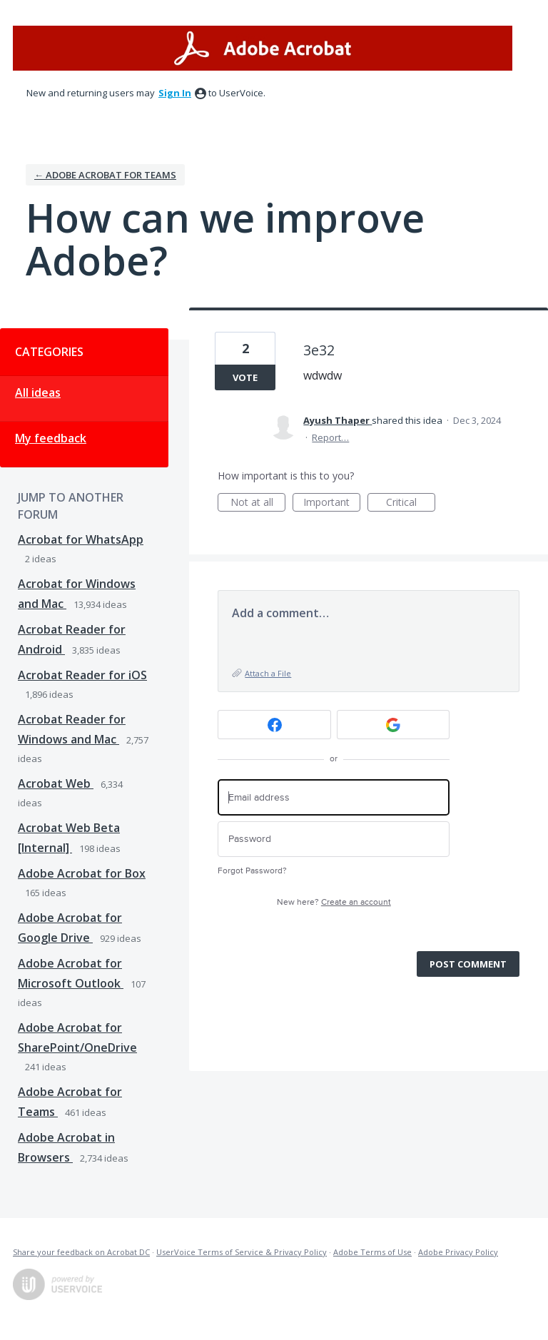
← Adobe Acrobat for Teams (105, 174)
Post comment (468, 964)
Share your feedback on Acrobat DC (81, 1252)
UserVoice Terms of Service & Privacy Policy (241, 1252)
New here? (334, 902)
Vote (245, 377)
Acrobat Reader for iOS (82, 675)
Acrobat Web (55, 783)
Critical (410, 503)
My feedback (50, 438)
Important (331, 503)
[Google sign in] (393, 724)
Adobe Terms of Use (372, 1252)
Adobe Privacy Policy (458, 1252)
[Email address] (334, 797)
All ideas (38, 392)
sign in (174, 92)
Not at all (258, 503)
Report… (330, 437)
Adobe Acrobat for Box (82, 873)
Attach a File (268, 673)
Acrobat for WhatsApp (80, 539)
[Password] (334, 839)
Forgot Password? (252, 871)
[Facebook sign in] (274, 724)
